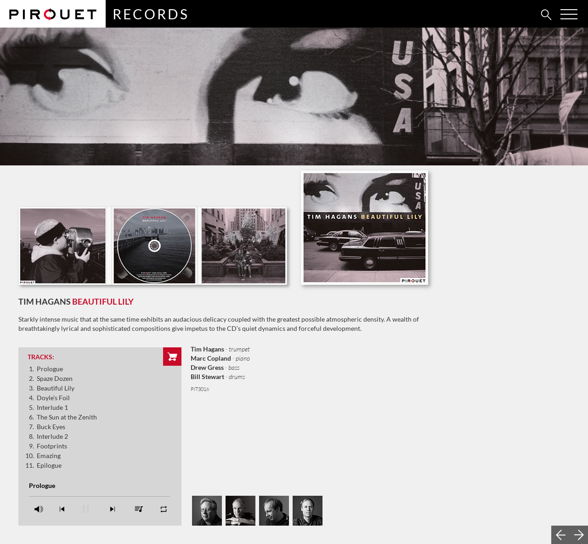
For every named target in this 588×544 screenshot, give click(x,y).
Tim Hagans (44, 301)
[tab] (526, 14)
